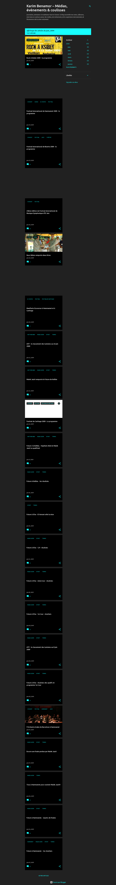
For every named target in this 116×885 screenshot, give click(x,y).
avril (69, 54)
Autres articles (44, 875)
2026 (68, 44)
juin (69, 47)
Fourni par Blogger (58, 882)
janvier (70, 64)
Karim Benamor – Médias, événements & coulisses (47, 8)
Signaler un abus (72, 82)
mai (69, 50)
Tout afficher (31, 33)
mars (69, 57)
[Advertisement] (43, 83)
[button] (60, 64)
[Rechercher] (90, 6)
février (70, 61)
